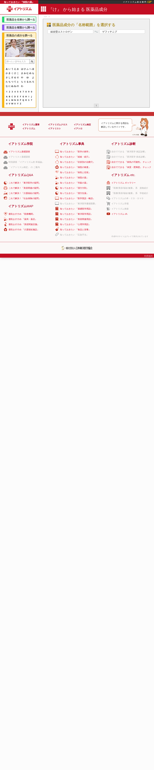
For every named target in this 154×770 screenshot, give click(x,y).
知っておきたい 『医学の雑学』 (75, 152)
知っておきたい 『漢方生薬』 (74, 193)
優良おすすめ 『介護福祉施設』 (24, 229)
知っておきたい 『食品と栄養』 (75, 229)
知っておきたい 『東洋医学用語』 (76, 214)
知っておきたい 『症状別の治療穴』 (77, 162)
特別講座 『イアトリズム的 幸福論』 (26, 162)
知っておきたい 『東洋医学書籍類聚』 (78, 203)
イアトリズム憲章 (30, 124)
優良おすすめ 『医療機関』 (22, 214)
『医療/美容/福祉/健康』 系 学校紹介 (129, 193)
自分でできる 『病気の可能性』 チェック (131, 162)
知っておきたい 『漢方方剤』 (74, 188)
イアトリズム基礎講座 (19, 152)
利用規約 (148, 256)
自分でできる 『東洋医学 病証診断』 (129, 152)
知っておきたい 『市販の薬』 (74, 183)
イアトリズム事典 (72, 143)
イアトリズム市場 (120, 203)
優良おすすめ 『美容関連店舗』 (24, 224)
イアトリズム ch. (119, 214)
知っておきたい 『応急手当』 (74, 235)
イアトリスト (54, 128)
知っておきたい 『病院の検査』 (75, 167)
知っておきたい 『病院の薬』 (19, 2)
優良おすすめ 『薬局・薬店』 (23, 219)
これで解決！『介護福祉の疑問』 (25, 193)
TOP (45, 16)
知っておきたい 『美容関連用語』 (76, 219)
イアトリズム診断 (123, 143)
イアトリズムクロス (57, 124)
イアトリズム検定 (82, 124)
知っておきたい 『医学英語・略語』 (77, 198)
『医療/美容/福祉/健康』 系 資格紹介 (129, 188)
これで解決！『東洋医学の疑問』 (25, 183)
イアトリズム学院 (20, 143)
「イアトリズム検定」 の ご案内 (24, 167)
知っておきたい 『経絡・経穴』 (75, 157)
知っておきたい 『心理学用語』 (75, 224)
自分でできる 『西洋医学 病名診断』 (129, 157)
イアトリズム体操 (120, 209)
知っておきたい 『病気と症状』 (75, 172)
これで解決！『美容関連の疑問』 (25, 188)
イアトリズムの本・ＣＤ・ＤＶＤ (127, 198)
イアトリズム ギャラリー (123, 183)
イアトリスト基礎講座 (19, 157)
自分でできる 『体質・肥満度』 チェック (131, 167)
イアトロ (78, 128)
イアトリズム (28, 128)
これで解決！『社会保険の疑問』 (25, 198)
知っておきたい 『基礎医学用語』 (76, 209)
